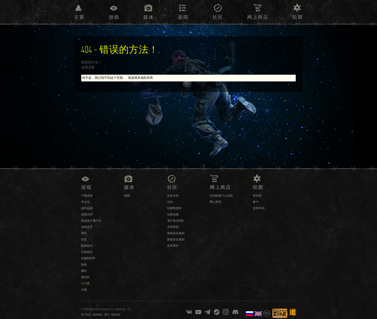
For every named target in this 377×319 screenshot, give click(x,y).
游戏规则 (97, 314)
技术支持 (173, 195)
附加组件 (87, 245)
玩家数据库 (174, 208)
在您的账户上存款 (221, 195)
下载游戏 (87, 195)
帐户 (256, 202)
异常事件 (173, 245)
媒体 (148, 17)
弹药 (84, 233)
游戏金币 (87, 227)
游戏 (114, 17)
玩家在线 (173, 214)
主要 (79, 17)
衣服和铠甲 (88, 258)
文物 (84, 289)
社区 (218, 17)
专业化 (85, 202)
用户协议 (86, 314)
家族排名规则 (175, 233)
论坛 (170, 202)
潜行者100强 (175, 220)
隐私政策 (116, 314)
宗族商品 (87, 252)
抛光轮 (85, 277)
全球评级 (173, 227)
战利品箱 (87, 208)
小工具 (85, 283)
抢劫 (84, 264)
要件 (106, 314)
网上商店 (257, 17)
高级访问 (87, 214)
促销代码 (258, 208)
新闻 (183, 17)
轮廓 (297, 17)
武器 (84, 239)
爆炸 (84, 270)
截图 (127, 195)
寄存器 (257, 195)
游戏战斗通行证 (91, 220)
